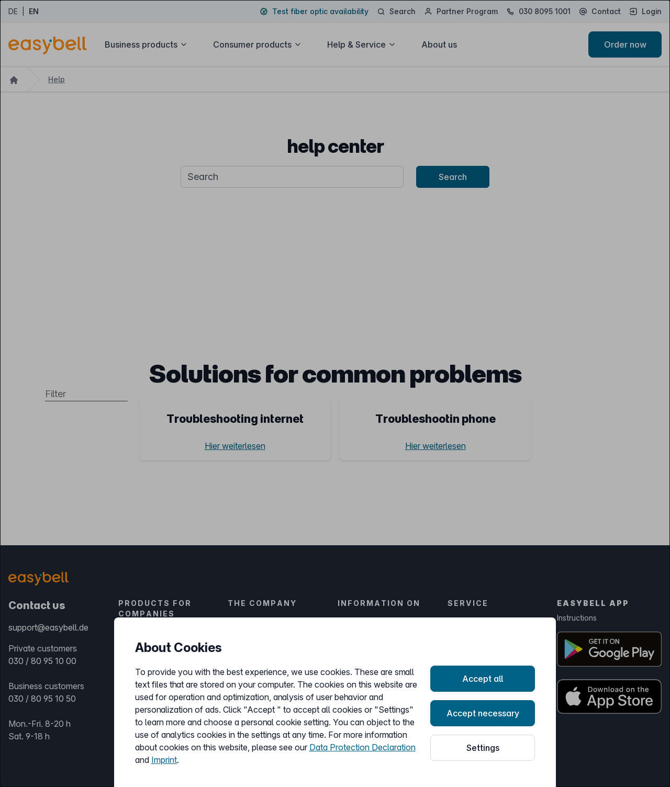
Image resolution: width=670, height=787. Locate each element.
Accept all (482, 678)
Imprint (164, 760)
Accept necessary (482, 713)
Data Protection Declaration (362, 747)
